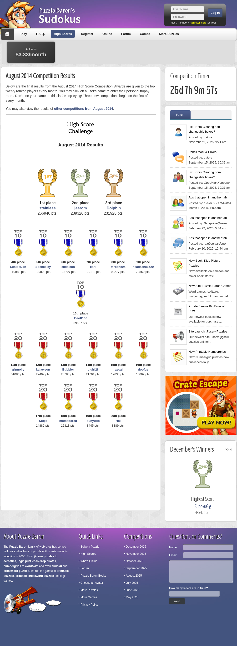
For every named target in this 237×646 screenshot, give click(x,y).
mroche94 (118, 267)
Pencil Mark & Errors (203, 152)
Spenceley (43, 267)
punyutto (93, 421)
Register (87, 34)
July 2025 (132, 582)
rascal (118, 369)
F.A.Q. (40, 34)
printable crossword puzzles (34, 576)
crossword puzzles (16, 571)
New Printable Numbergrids (207, 351)
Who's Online (89, 561)
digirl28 (93, 369)
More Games (89, 597)
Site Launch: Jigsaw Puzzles (208, 331)
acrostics (10, 561)
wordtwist (31, 566)
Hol (118, 421)
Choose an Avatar (92, 582)
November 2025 (136, 553)
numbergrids (12, 566)
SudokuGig (217, 506)
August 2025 (134, 575)
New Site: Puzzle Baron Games (210, 286)
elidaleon (68, 267)
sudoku (57, 566)
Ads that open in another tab (208, 197)
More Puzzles (169, 34)
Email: (173, 555)
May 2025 (132, 597)
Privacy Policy (89, 604)
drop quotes (48, 561)
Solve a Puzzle (90, 546)
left (226, 449)
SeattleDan (18, 267)
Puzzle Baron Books (93, 575)
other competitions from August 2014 (83, 109)
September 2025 (136, 568)
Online (107, 34)
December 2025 (136, 546)
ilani (93, 267)
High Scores (63, 34)
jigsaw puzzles (44, 556)
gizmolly (18, 369)
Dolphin (114, 208)
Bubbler (68, 369)
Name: (173, 547)
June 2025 (132, 590)
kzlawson (43, 369)
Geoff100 (80, 318)
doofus (143, 369)
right (230, 449)
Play (24, 34)
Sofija (43, 421)
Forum (126, 34)
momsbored (68, 421)
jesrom (80, 208)
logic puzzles (26, 561)
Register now (198, 22)
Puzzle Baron (18, 546)
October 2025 (134, 561)
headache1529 (143, 267)
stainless (47, 208)
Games (145, 34)
